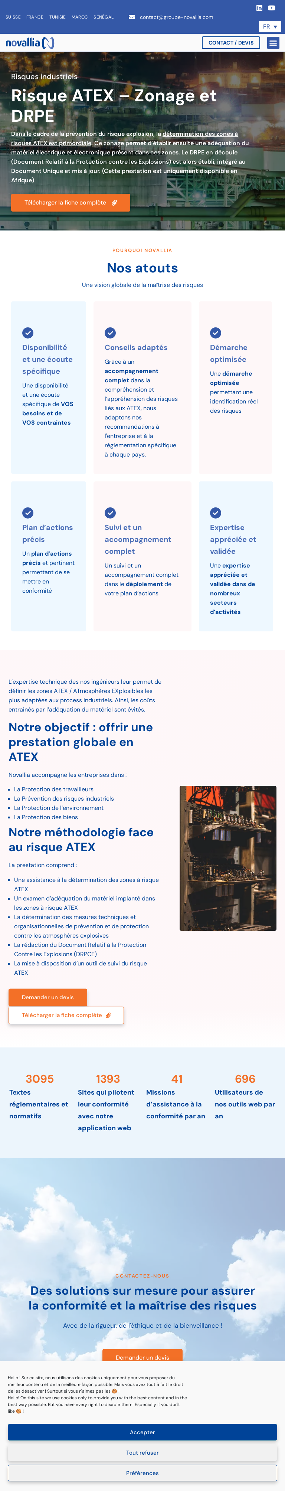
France (35, 17)
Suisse (13, 17)
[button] (273, 43)
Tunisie (57, 17)
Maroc (80, 17)
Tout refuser (142, 1452)
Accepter (142, 1432)
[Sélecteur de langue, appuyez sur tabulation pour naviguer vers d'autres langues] (270, 26)
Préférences (142, 1473)
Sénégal (104, 17)
